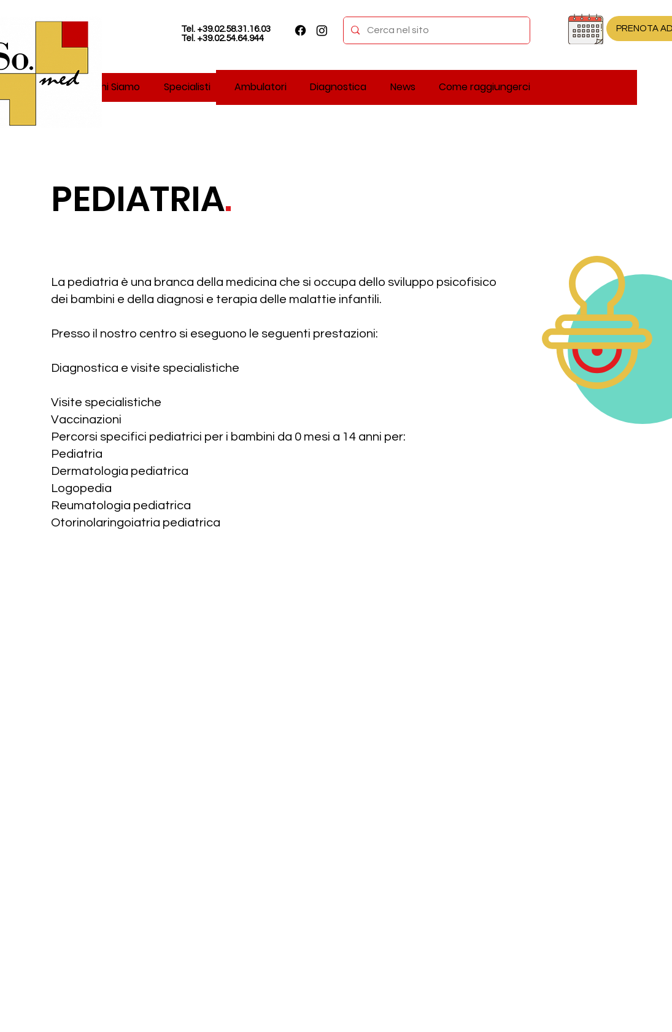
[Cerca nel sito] (435, 30)
